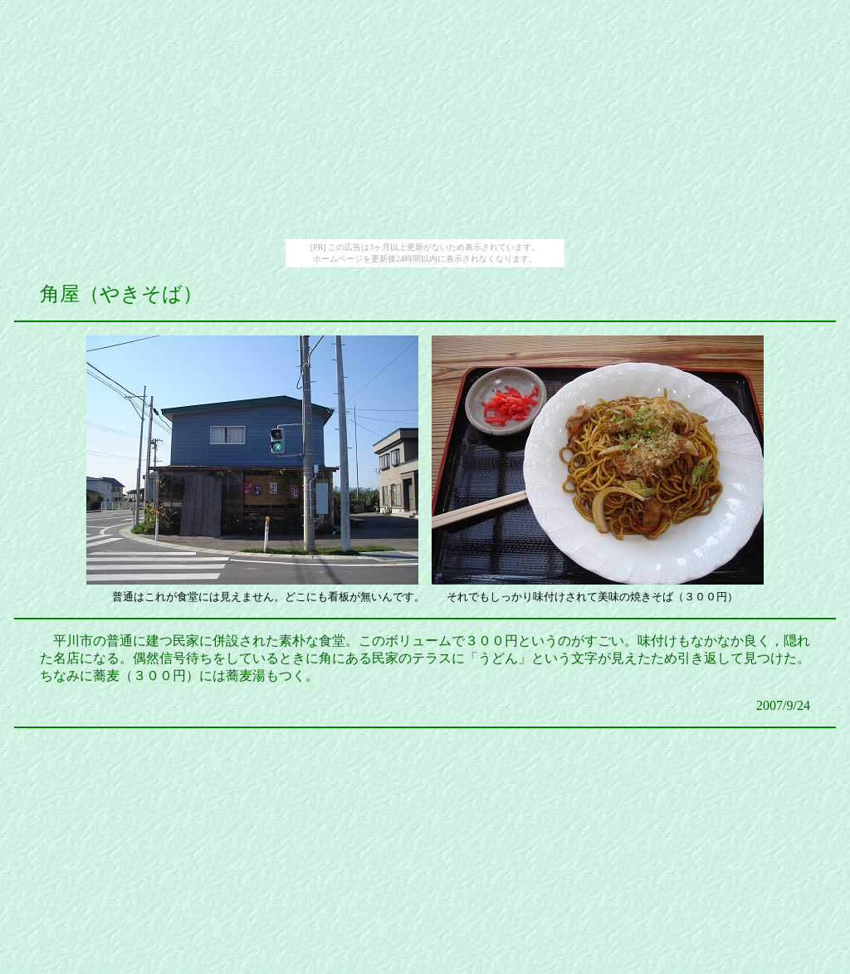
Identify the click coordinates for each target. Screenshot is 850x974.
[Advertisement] (425, 123)
